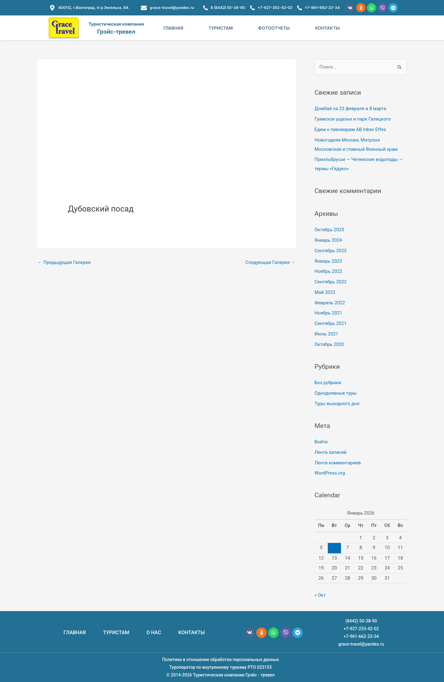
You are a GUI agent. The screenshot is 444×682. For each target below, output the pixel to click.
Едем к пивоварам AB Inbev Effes (350, 129)
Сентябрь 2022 (330, 282)
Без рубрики (327, 382)
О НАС (153, 632)
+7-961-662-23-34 (361, 636)
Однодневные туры (335, 393)
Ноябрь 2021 (328, 313)
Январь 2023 (328, 261)
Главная (173, 28)
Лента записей (330, 452)
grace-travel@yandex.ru (361, 644)
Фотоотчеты (274, 28)
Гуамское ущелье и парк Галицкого (352, 119)
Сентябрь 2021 (330, 323)
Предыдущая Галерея (64, 262)
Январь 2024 (328, 240)
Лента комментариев (337, 463)
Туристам (220, 28)
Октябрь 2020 (329, 344)
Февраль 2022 (329, 303)
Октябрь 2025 (329, 229)
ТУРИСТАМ (116, 632)
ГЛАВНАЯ (75, 632)
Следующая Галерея (270, 262)
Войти (320, 442)
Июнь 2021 (326, 334)
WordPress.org (329, 473)
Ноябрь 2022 (328, 271)
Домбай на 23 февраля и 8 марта (350, 108)
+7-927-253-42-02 (361, 628)
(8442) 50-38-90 (361, 620)
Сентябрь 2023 (330, 250)
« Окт (320, 595)
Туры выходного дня (336, 403)
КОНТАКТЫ (191, 632)
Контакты (327, 28)
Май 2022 (324, 292)
